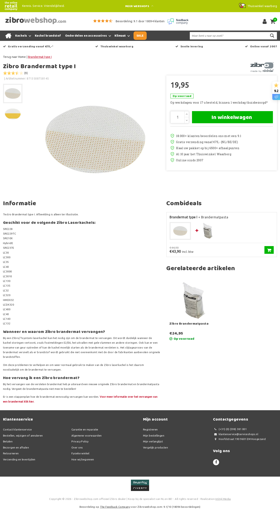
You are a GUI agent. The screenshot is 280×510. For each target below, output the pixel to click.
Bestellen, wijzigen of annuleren (23, 435)
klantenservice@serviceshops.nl (235, 434)
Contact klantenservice (17, 429)
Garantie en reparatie (84, 429)
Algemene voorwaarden (86, 435)
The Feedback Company (115, 506)
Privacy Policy (80, 441)
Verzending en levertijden (19, 459)
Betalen (8, 441)
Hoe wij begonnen (82, 459)
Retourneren (11, 453)
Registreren (150, 429)
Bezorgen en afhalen (16, 447)
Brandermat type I (40, 56)
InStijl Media (223, 498)
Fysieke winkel (80, 453)
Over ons (77, 447)
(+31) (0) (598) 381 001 (230, 429)
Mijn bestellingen (153, 435)
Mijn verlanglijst (153, 441)
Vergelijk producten (155, 447)
